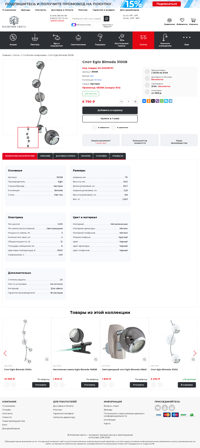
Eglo (92, 76)
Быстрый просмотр (47, 359)
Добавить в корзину (110, 110)
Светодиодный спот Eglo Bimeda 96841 (124, 369)
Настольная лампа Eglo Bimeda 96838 (75, 369)
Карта (107, 423)
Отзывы (6, 409)
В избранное (103, 127)
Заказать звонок (57, 20)
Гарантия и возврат (104, 10)
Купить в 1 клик (110, 118)
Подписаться (166, 4)
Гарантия (85, 156)
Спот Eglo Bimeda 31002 (164, 369)
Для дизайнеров (129, 10)
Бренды (25, 10)
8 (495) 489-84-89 (58, 15)
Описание (45, 156)
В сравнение (122, 127)
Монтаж (83, 10)
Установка (101, 156)
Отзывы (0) (117, 156)
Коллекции (109, 419)
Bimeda (98, 80)
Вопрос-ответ (111, 406)
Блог (4, 424)
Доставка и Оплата (62, 10)
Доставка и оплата (65, 156)
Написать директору (64, 417)
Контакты (40, 10)
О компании (9, 10)
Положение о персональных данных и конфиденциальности (124, 414)
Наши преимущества (13, 421)
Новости (7, 417)
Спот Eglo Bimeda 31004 (17, 369)
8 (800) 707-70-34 (59, 18)
